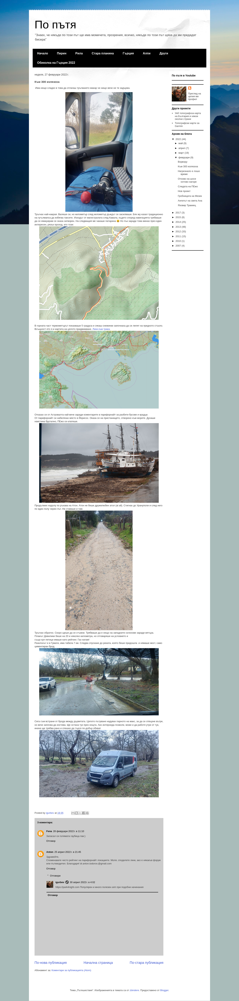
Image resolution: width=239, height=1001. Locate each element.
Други (163, 53)
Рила (79, 53)
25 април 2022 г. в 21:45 (68, 852)
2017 (179, 212)
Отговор (50, 841)
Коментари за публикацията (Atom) (71, 970)
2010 (179, 241)
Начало (42, 53)
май (181, 143)
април (182, 148)
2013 (179, 226)
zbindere (134, 990)
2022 (179, 139)
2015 (179, 217)
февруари (184, 157)
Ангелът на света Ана (190, 200)
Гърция (128, 53)
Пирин (61, 53)
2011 (179, 236)
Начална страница (98, 963)
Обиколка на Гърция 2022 (56, 62)
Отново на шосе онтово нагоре (187, 180)
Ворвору (182, 161)
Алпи (146, 53)
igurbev (59, 882)
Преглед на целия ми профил (194, 96)
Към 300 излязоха (188, 166)
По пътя (55, 24)
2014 (179, 222)
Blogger (164, 990)
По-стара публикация (146, 963)
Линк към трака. (101, 329)
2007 (179, 245)
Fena (49, 831)
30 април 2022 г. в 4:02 (82, 882)
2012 (179, 231)
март (182, 152)
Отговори (55, 875)
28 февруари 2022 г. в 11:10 (68, 831)
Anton (49, 852)
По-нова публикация (51, 963)
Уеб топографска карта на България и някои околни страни (188, 116)
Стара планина (103, 53)
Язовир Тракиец (187, 205)
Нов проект (184, 191)
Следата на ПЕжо (188, 186)
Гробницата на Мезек (190, 196)
